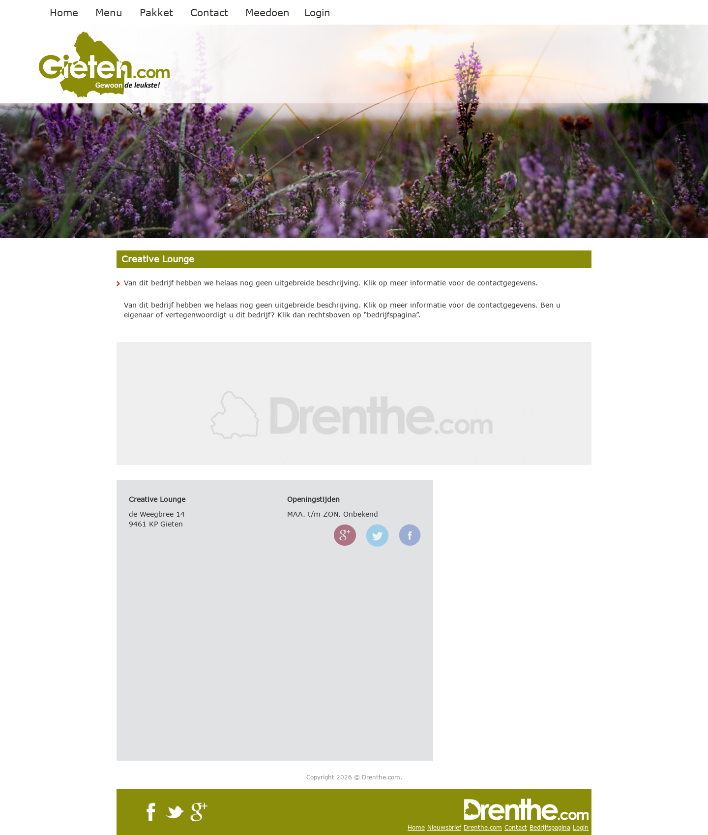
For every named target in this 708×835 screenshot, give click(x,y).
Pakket (156, 12)
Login (317, 12)
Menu (108, 12)
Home (64, 12)
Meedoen (267, 12)
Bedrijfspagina (550, 827)
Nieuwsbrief (444, 827)
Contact (209, 12)
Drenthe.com (483, 827)
